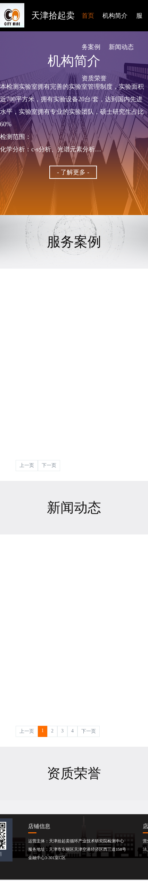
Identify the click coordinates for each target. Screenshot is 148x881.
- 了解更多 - (73, 172)
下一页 (49, 465)
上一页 (26, 465)
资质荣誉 (94, 78)
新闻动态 (121, 46)
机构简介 (115, 15)
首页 (88, 15)
